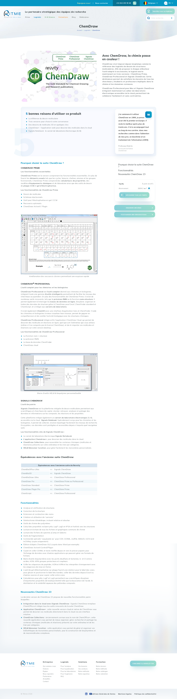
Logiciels (37, 17)
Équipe (45, 671)
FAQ (62, 676)
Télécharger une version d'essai (133, 214)
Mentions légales (125, 694)
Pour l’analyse (66, 666)
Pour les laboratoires (68, 671)
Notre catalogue (102, 671)
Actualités (46, 679)
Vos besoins (82, 666)
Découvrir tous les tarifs (136, 195)
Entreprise (48, 662)
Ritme (27, 17)
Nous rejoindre (48, 674)
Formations (63, 17)
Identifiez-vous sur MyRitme (162, 11)
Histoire (46, 669)
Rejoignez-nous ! (84, 3)
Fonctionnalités (125, 170)
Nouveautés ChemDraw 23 (131, 174)
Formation (101, 662)
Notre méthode (83, 671)
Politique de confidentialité (145, 694)
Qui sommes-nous (49, 666)
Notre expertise (84, 674)
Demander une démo (133, 208)
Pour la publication (67, 669)
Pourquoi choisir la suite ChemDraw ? (136, 165)
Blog (74, 17)
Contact (46, 681)
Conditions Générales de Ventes (102, 694)
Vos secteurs (83, 669)
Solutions (82, 662)
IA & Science (50, 17)
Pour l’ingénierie (66, 674)
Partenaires (47, 676)
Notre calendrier (102, 674)
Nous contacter (101, 3)
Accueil (79, 30)
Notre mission (101, 666)
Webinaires (84, 17)
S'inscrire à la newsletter (143, 663)
